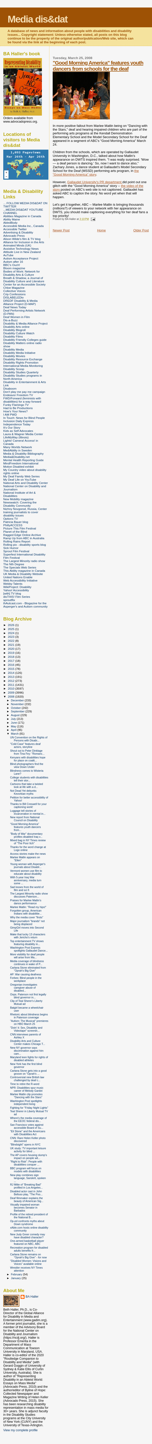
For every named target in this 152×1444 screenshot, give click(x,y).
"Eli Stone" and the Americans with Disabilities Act (27, 1133)
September (18, 711)
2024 (11, 633)
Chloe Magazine (14, 287)
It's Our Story (11, 427)
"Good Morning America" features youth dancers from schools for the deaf (98, 66)
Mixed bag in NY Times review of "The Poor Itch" (28, 842)
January (16, 1278)
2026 (11, 625)
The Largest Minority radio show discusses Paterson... (29, 895)
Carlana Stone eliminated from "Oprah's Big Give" (28, 969)
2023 (11, 636)
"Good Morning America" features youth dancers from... (25, 826)
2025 (11, 629)
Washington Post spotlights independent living (26, 1102)
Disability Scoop (13, 369)
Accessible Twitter (15, 229)
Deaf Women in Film (16, 317)
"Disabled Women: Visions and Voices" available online (28, 1262)
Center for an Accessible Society (24, 284)
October (16, 707)
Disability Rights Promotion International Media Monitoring (23, 364)
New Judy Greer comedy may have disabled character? (27, 1236)
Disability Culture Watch (18, 333)
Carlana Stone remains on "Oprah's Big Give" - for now (28, 1256)
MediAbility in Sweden (17, 450)
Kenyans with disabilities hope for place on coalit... (27, 759)
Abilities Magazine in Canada (22, 216)
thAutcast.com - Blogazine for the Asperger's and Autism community (25, 605)
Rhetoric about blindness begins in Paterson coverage (29, 1016)
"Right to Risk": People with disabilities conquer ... (26, 1163)
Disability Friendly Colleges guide (25, 339)
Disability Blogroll (14, 330)
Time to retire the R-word (24, 1083)
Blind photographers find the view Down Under (26, 765)
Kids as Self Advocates (18, 430)
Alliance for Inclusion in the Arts (23, 242)
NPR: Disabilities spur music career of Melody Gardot (26, 1089)
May (14, 726)
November (18, 704)
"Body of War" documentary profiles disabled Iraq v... (26, 835)
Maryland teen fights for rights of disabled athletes (29, 1059)
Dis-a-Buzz (10, 320)
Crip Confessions (14, 294)
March (15, 733)
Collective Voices (14, 291)
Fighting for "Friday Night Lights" (29, 1107)
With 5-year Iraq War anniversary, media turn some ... (25, 880)
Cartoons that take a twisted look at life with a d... (26, 785)
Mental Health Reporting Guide (23, 460)
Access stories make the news (28, 853)
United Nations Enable (18, 577)
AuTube (8, 255)
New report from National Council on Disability (25, 819)
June (14, 722)
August (16, 715)
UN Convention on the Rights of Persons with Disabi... (28, 739)
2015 (11, 668)
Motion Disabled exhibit (18, 466)
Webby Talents (12, 583)
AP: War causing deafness (25, 974)
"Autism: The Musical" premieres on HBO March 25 (29, 1022)
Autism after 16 (13, 261)
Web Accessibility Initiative (20, 580)
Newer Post (61, 230)
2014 (11, 672)
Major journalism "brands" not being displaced (27, 923)
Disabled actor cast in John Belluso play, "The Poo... (26, 1193)
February (17, 1274)
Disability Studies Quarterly (21, 372)
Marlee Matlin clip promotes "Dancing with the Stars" (26, 1096)
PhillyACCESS (12, 525)
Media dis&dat (37, 19)
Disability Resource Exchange (22, 359)
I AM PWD (10, 414)
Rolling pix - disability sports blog (24, 544)
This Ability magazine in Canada (24, 570)
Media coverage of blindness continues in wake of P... (27, 963)
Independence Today (17, 424)
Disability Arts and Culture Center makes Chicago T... (27, 1042)
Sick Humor (11, 547)
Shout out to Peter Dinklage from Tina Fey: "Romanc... (27, 752)
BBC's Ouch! (11, 264)
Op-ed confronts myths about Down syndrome (27, 1223)
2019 (11, 652)
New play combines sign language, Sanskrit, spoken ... (28, 1178)
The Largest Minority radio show (24, 560)
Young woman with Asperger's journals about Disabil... (27, 865)
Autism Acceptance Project (20, 258)
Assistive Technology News (21, 248)
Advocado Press (14, 235)
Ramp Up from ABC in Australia (23, 538)
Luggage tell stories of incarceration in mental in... (27, 812)
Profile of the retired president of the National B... (29, 1216)
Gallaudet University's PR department (94, 182)
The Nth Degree (13, 564)
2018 (11, 656)
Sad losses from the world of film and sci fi (26, 889)
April (14, 729)
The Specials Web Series (19, 567)
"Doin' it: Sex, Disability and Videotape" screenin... (26, 1029)
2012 (11, 680)
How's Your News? (15, 411)
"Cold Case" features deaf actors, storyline (25, 745)
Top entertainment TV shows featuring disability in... (27, 943)
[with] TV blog (12, 593)
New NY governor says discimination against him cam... (26, 1050)
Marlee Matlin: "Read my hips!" (28, 907)
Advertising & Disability (18, 232)
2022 (11, 640)
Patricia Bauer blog (15, 521)
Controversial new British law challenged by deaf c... (27, 1079)
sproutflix (9, 600)
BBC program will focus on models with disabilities (25, 1170)
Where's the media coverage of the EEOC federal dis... (28, 1119)
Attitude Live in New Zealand (22, 251)
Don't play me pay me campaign (24, 391)
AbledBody (10, 222)
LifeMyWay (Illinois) (16, 437)
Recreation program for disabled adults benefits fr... (29, 1249)
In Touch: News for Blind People (24, 417)
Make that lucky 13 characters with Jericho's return (27, 936)
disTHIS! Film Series (16, 596)
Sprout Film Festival (16, 551)
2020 (11, 648)
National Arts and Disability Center (25, 482)
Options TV (10, 518)
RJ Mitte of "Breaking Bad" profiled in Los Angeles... (26, 1186)
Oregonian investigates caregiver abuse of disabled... (23, 987)
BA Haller (32, 1296)
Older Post (141, 230)
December (18, 700)
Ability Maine (11, 219)
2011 (11, 684)
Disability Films (13, 336)
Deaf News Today (14, 307)
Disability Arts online (16, 326)
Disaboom (10, 388)
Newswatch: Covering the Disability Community (20, 504)
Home (101, 230)
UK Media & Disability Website (23, 573)
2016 (11, 664)
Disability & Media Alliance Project (25, 323)
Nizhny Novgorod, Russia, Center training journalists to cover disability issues (25, 512)
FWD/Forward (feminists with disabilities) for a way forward (22, 400)
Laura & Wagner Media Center (23, 434)
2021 (11, 644)
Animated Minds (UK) (17, 245)
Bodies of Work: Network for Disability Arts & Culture (21, 273)
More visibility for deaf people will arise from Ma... (27, 956)
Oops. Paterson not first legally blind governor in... (28, 996)
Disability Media (13, 349)
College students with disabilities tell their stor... (29, 779)
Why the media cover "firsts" (26, 917)
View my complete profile (20, 1430)
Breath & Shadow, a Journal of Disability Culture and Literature (23, 279)
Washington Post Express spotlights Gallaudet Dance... (29, 949)
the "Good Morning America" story (96, 172)
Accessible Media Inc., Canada (23, 225)
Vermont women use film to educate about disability (26, 872)
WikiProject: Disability (17, 587)
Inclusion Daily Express (18, 421)
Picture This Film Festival (19, 528)
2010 (11, 688)
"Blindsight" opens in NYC (25, 1144)
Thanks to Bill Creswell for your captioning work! (28, 805)
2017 (11, 660)
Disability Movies (14, 356)
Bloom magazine (14, 268)
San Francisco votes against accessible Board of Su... (26, 1126)
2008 (11, 696)
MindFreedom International (20, 463)
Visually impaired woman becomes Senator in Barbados (24, 1207)
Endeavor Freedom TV (18, 395)
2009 (11, 692)
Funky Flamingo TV (16, 404)
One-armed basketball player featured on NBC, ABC (27, 1242)
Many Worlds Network (17, 447)
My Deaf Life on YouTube (19, 479)
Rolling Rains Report (16, 541)
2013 (11, 676)
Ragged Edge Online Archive (22, 534)
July (14, 718)
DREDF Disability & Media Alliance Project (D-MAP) (20, 302)
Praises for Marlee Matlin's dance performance (25, 902)
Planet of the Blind (15, 531)
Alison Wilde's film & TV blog (22, 238)
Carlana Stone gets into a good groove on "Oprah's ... (28, 1072)
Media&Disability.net (16, 456)
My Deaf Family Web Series (21, 476)
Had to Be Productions (18, 408)
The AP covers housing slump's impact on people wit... (28, 1156)
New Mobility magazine (18, 499)
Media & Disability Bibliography (23, 453)
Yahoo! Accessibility (16, 590)
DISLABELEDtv (13, 297)
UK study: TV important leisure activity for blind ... (28, 1150)
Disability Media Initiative (19, 352)
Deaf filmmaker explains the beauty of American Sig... (26, 1200)
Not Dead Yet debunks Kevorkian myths (23, 792)
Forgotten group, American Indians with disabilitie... (26, 912)
